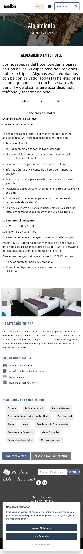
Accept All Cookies (41, 528)
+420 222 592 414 (41, 501)
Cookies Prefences (41, 544)
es (41, 6)
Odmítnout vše (41, 536)
